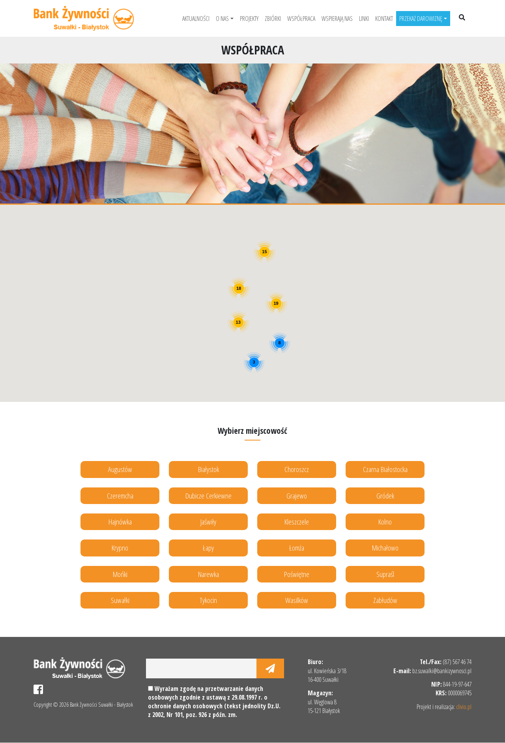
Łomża (296, 548)
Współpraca (301, 18)
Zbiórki (273, 18)
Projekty (249, 18)
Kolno (385, 521)
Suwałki (120, 600)
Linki (364, 18)
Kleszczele (296, 521)
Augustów (120, 469)
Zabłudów (385, 600)
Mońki (120, 574)
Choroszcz (296, 469)
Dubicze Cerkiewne (208, 495)
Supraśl (385, 574)
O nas (222, 18)
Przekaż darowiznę (420, 18)
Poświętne (296, 574)
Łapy (208, 548)
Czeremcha (120, 495)
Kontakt (384, 18)
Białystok (208, 469)
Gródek (385, 495)
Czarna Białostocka (385, 469)
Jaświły (208, 521)
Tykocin (208, 600)
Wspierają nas (337, 18)
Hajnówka (120, 521)
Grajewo (296, 495)
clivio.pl (463, 706)
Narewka (208, 574)
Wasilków (296, 600)
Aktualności (195, 18)
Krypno (120, 548)
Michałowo (385, 548)
